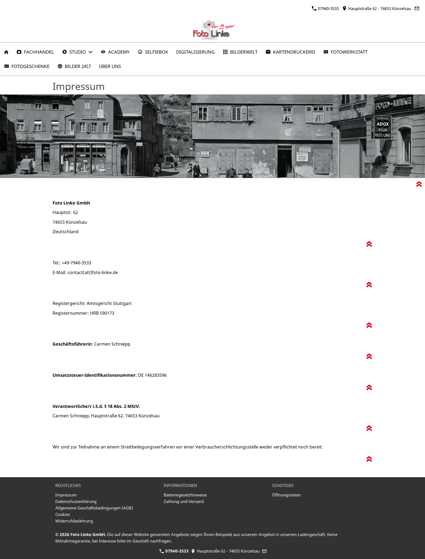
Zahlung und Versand (184, 501)
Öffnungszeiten (286, 495)
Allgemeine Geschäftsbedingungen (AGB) (94, 508)
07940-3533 (325, 8)
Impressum (66, 495)
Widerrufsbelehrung (74, 521)
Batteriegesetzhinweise (185, 495)
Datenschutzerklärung (75, 501)
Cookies (62, 514)
